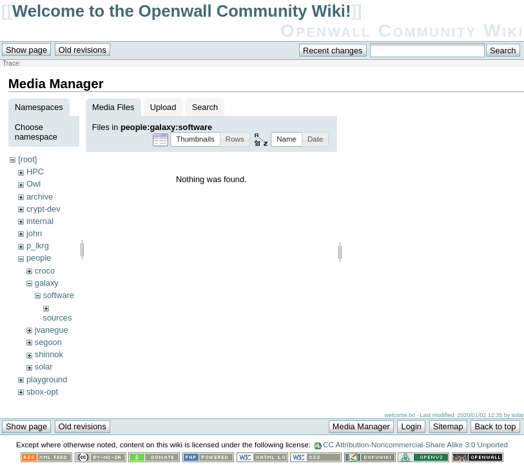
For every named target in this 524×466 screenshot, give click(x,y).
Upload (163, 107)
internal (39, 221)
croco (45, 270)
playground (46, 379)
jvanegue (51, 330)
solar (44, 366)
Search (205, 107)
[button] (195, 139)
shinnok (49, 354)
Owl (33, 184)
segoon (48, 342)
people (38, 258)
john (34, 233)
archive (39, 196)
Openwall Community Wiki (402, 31)
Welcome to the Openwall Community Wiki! (181, 11)
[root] (27, 159)
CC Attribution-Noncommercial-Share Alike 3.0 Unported (415, 446)
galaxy (47, 283)
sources (57, 317)
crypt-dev (43, 209)
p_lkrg (37, 245)
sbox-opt (42, 391)
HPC (35, 171)
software (58, 295)
